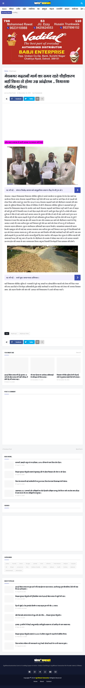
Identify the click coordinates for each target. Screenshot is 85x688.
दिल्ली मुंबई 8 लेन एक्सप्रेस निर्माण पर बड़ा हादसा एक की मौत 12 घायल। (36, 606)
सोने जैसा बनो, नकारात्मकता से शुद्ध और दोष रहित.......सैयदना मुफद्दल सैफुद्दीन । (38, 615)
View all (78, 352)
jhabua (7, 563)
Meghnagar (12, 71)
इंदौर (24, 8)
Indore (21, 563)
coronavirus (20, 567)
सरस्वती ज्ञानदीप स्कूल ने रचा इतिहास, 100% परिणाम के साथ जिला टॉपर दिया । (38, 462)
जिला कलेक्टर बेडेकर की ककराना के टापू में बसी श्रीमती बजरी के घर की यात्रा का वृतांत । (41, 643)
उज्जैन (18, 8)
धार (38, 8)
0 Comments (38, 93)
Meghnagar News (24, 333)
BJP (6, 567)
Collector (48, 563)
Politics (45, 567)
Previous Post (7, 449)
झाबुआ (44, 8)
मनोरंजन (75, 8)
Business (73, 567)
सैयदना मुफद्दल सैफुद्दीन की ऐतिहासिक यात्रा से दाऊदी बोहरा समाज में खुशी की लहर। (40, 596)
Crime (41, 563)
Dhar (27, 567)
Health (58, 567)
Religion (66, 563)
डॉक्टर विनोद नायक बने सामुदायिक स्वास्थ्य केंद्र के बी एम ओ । (39, 190)
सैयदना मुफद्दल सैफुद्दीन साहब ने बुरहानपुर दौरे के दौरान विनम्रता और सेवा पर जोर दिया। (40, 472)
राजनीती (59, 8)
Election (65, 567)
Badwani (52, 567)
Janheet (35, 563)
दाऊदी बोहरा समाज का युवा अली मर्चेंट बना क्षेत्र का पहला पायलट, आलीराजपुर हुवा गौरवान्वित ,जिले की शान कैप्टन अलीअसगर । (46, 588)
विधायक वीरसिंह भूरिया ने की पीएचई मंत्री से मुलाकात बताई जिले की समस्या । (68, 376)
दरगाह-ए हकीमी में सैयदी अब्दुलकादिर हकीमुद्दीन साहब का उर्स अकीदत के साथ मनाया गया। (42, 625)
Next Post (79, 449)
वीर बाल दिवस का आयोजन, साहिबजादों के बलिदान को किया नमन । (42, 376)
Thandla (14, 563)
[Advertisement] (42, 122)
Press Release (57, 563)
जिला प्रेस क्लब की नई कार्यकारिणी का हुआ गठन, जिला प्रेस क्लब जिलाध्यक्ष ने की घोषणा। (41, 481)
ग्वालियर (32, 8)
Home (4, 8)
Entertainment (9, 570)
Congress (73, 563)
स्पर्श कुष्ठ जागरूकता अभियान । (27, 277)
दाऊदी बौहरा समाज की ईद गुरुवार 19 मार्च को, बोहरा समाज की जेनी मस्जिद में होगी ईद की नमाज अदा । (16, 377)
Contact (48, 681)
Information (19, 570)
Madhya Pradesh (36, 567)
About (42, 681)
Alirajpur (28, 563)
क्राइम (67, 8)
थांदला (51, 8)
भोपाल (11, 8)
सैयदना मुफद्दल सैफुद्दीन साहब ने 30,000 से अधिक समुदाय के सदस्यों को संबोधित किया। (41, 634)
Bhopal (12, 567)
